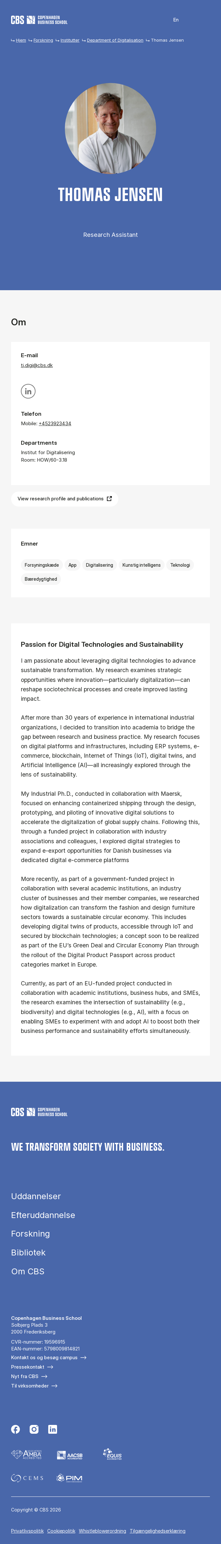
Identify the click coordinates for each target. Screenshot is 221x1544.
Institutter (70, 40)
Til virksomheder (30, 1386)
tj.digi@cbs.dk (37, 365)
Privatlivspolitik (27, 1531)
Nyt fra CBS (24, 1376)
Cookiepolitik (61, 1531)
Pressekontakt (27, 1367)
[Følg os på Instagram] (34, 1430)
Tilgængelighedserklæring (157, 1531)
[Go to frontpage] (39, 20)
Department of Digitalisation (115, 40)
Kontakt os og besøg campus (44, 1357)
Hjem (21, 40)
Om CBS (27, 1271)
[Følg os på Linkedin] (52, 1430)
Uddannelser (36, 1196)
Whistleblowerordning (102, 1531)
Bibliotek (28, 1252)
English (172, 20)
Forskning (43, 40)
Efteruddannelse (43, 1215)
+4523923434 (55, 423)
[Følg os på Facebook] (15, 1430)
